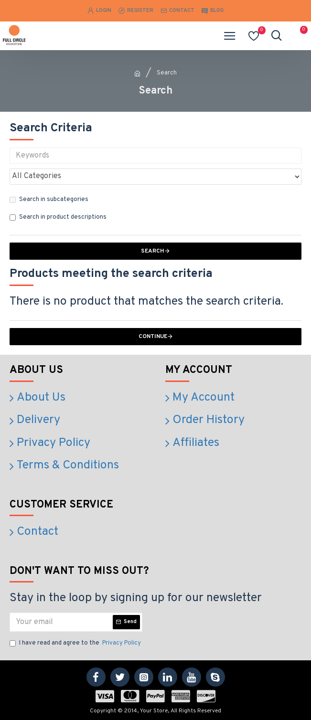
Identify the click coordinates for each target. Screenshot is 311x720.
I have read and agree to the (76, 643)
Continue (153, 336)
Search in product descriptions (58, 217)
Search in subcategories (49, 199)
